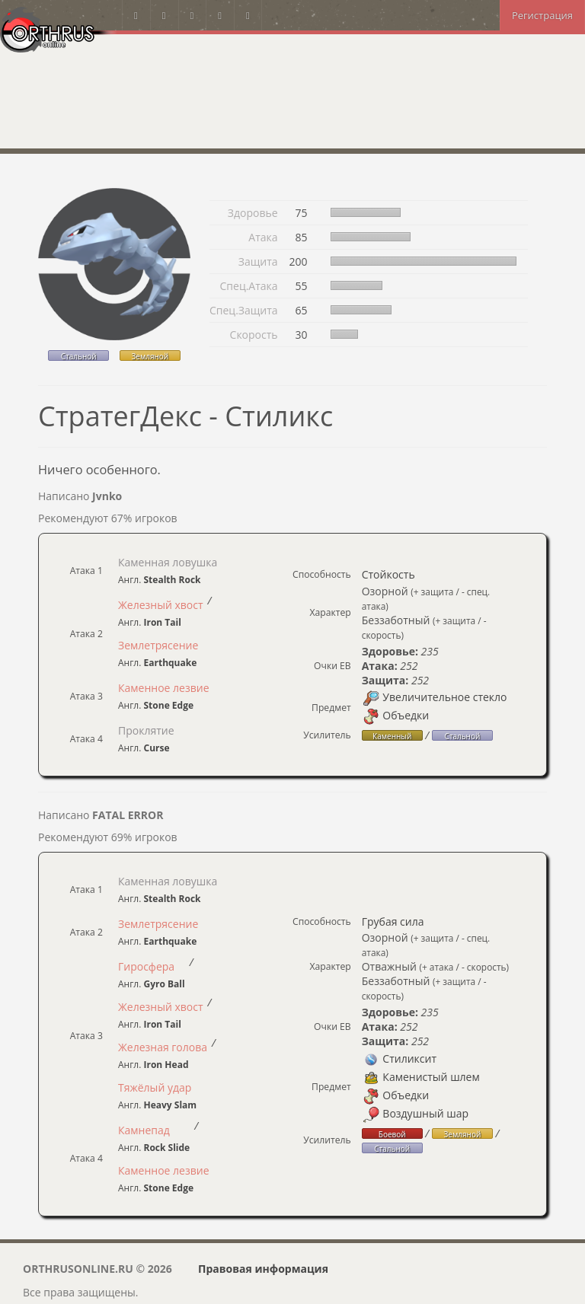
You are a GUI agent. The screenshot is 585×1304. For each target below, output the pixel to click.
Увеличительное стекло (434, 697)
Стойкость (388, 574)
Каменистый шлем (421, 1077)
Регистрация (542, 15)
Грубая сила (393, 921)
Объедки (396, 715)
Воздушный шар (415, 1113)
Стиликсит (399, 1058)
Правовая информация (263, 1268)
